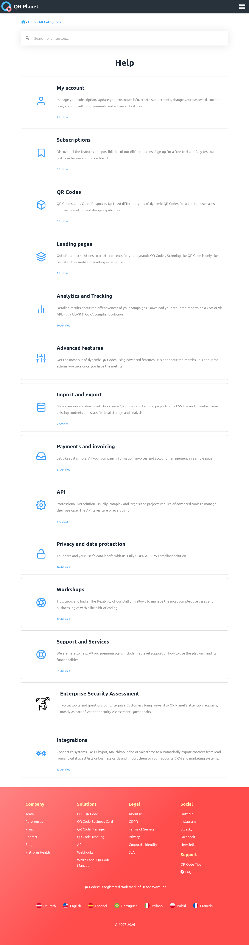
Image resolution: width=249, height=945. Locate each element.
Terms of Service (141, 829)
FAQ (186, 872)
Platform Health (37, 852)
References (34, 821)
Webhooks (85, 852)
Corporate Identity (143, 844)
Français (203, 905)
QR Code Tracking (90, 836)
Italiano (154, 905)
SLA (132, 852)
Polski (178, 905)
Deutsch (46, 905)
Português (125, 905)
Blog (28, 844)
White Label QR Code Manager (93, 862)
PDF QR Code (87, 814)
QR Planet (20, 6)
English (72, 905)
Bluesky (186, 829)
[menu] (242, 6)
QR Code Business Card (95, 821)
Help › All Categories (44, 21)
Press (29, 829)
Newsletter (189, 844)
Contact (31, 836)
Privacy (134, 836)
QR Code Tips (191, 864)
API (79, 844)
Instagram (188, 821)
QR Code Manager (91, 829)
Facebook (188, 836)
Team (29, 814)
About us (136, 814)
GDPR (133, 821)
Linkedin (187, 814)
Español (97, 905)
